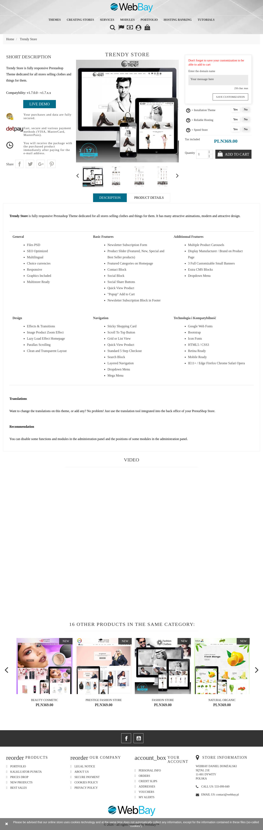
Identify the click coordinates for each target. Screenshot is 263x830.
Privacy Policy (86, 787)
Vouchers (146, 791)
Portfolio (149, 19)
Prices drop (19, 777)
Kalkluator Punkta (26, 771)
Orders (144, 775)
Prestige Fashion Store (103, 700)
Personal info (150, 770)
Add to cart (236, 154)
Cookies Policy (86, 782)
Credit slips (148, 781)
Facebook (126, 738)
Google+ (41, 164)
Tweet (30, 164)
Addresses (147, 786)
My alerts (147, 797)
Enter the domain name (201, 71)
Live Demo (39, 104)
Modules (127, 19)
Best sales (18, 787)
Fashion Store (163, 700)
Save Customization (231, 96)
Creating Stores (80, 19)
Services (107, 19)
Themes (54, 19)
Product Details (149, 197)
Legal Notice (85, 766)
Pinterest (51, 164)
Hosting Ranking (178, 19)
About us (82, 771)
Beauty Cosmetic (44, 700)
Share (19, 164)
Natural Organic (221, 700)
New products (21, 782)
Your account (177, 759)
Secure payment (87, 777)
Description (110, 197)
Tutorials (206, 19)
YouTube (138, 738)
